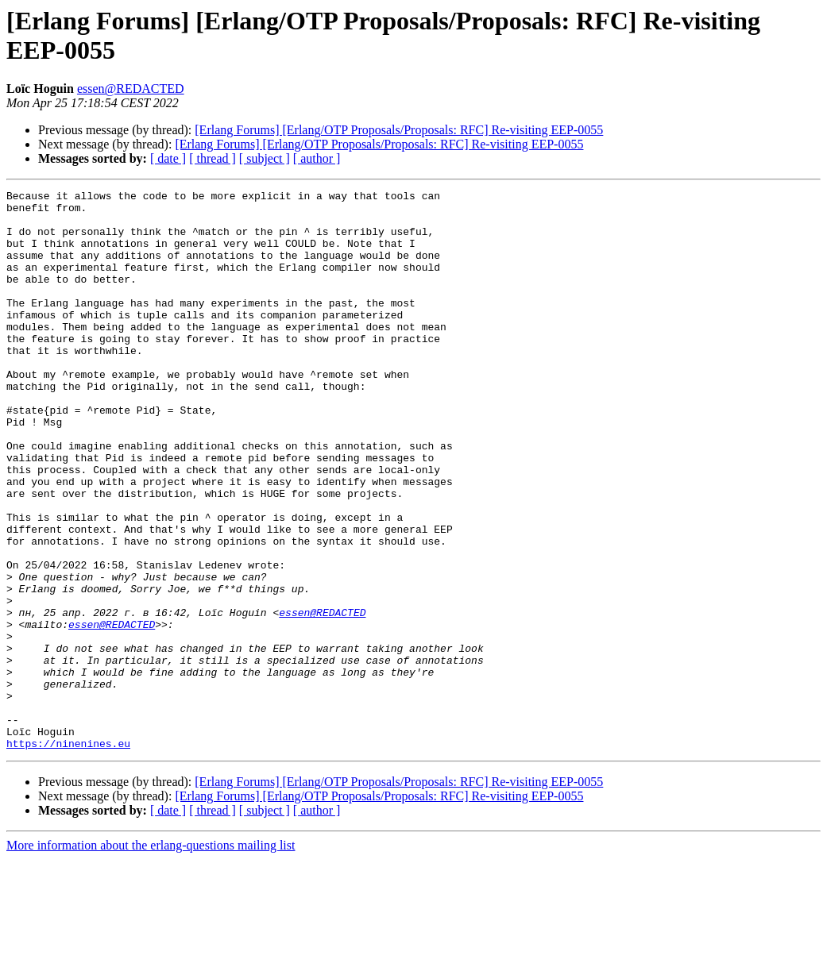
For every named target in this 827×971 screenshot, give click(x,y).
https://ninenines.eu (68, 855)
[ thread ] (212, 158)
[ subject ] (264, 158)
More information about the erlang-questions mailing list (150, 957)
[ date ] (168, 158)
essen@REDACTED (130, 88)
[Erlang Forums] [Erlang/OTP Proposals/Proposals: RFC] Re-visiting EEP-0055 (399, 130)
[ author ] (317, 158)
